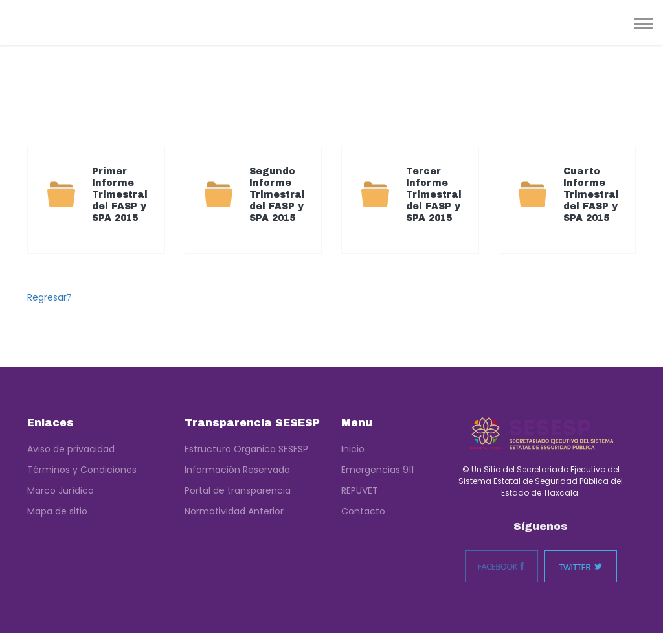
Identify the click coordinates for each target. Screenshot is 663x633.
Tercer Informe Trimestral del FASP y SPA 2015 (434, 195)
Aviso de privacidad (71, 449)
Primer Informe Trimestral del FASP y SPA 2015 (120, 195)
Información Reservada (237, 469)
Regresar (49, 297)
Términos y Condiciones (82, 469)
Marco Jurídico (60, 490)
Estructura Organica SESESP (246, 449)
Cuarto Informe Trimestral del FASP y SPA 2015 (591, 195)
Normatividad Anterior (234, 511)
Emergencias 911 (377, 469)
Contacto (363, 511)
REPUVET (359, 490)
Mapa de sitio (57, 511)
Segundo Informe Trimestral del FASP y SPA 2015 (277, 195)
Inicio (353, 449)
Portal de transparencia (238, 490)
